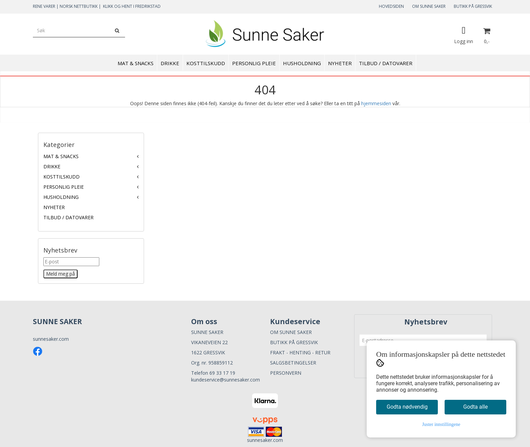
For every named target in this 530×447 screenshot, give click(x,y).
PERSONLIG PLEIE (63, 187)
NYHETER (54, 207)
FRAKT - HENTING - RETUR (300, 352)
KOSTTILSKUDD (61, 176)
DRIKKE (51, 166)
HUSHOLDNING (61, 197)
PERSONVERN (285, 373)
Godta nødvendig (407, 407)
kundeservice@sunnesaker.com (225, 379)
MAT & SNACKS (61, 156)
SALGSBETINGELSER (293, 362)
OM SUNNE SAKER (429, 6)
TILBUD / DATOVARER (68, 217)
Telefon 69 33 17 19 (213, 373)
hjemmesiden (376, 103)
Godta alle (475, 407)
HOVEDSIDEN (391, 6)
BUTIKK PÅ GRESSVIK (473, 6)
